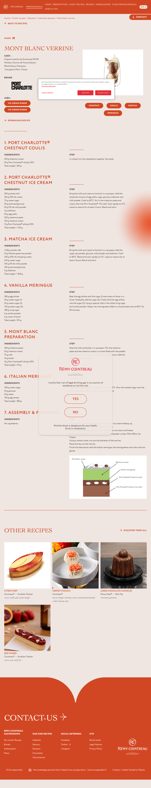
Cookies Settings (47, 93)
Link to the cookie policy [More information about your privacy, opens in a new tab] (49, 86)
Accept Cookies (103, 93)
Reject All (85, 93)
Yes (75, 398)
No (75, 412)
